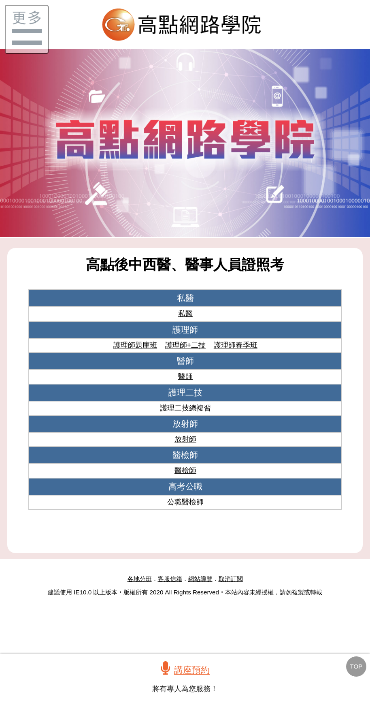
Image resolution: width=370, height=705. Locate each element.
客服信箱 (170, 578)
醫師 (185, 376)
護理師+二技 (185, 345)
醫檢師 (185, 470)
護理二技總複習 (185, 408)
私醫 (185, 314)
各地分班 (140, 578)
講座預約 (192, 670)
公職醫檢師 (185, 502)
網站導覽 (200, 578)
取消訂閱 (231, 578)
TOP (356, 666)
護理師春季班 (235, 345)
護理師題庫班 (135, 345)
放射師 (185, 439)
